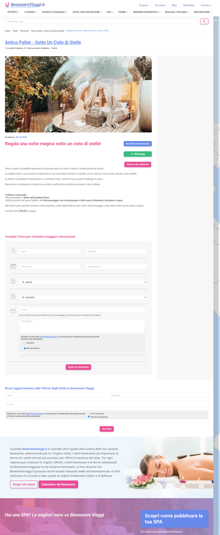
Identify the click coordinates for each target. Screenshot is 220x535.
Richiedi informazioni (137, 143)
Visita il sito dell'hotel (138, 164)
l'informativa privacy (49, 337)
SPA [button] (110, 12)
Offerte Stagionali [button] (55, 12)
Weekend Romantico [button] (146, 12)
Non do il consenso (99, 417)
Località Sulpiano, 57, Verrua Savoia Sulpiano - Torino (32, 48)
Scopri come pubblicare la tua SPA (174, 519)
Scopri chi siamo (24, 484)
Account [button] (206, 5)
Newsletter (188, 5)
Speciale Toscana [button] (177, 12)
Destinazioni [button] (203, 12)
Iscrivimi (30, 343)
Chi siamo (160, 5)
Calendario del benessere (58, 484)
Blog (174, 5)
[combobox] (101, 21)
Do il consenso (97, 414)
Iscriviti (106, 428)
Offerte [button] (13, 12)
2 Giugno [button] (30, 12)
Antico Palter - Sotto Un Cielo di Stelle (43, 42)
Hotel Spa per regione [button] (87, 12)
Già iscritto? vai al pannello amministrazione (162, 531)
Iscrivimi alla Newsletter (32, 339)
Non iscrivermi (33, 348)
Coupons (143, 5)
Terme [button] (123, 12)
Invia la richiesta (78, 367)
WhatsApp (137, 154)
